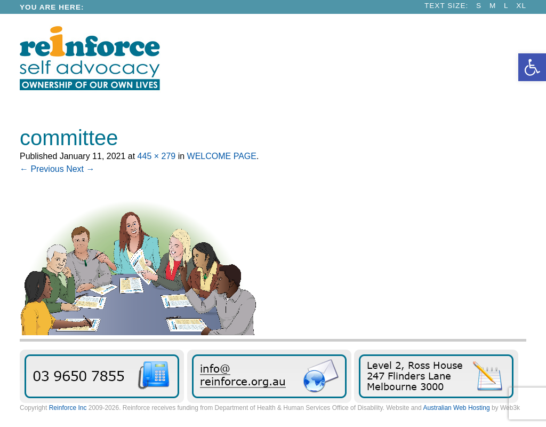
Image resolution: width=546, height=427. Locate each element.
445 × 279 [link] (157, 156)
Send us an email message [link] (269, 376)
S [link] (478, 6)
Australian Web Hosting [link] (456, 408)
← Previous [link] (42, 168)
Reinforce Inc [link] (68, 408)
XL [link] (521, 6)
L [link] (506, 6)
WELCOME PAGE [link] (221, 156)
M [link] (492, 6)
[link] (532, 67)
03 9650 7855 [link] (102, 376)
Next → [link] (80, 168)
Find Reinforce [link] (436, 376)
